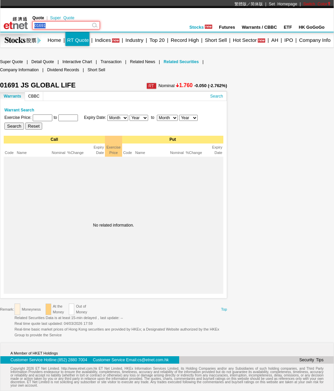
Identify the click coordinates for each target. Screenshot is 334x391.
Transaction (111, 61)
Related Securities (181, 61)
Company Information (19, 70)
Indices (103, 40)
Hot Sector (245, 40)
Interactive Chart (77, 61)
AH (274, 40)
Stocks (200, 27)
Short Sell (216, 40)
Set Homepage (283, 4)
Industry (134, 40)
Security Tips (311, 360)
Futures (227, 27)
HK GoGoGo (312, 27)
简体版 (257, 4)
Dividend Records (63, 70)
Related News (142, 61)
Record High (185, 40)
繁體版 (240, 4)
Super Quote (62, 18)
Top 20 (157, 40)
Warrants (12, 96)
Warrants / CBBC (259, 27)
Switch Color (317, 4)
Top (224, 309)
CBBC (33, 96)
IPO (288, 40)
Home (54, 40)
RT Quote (78, 40)
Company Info (314, 40)
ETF (288, 27)
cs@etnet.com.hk (153, 360)
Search (216, 96)
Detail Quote (42, 61)
